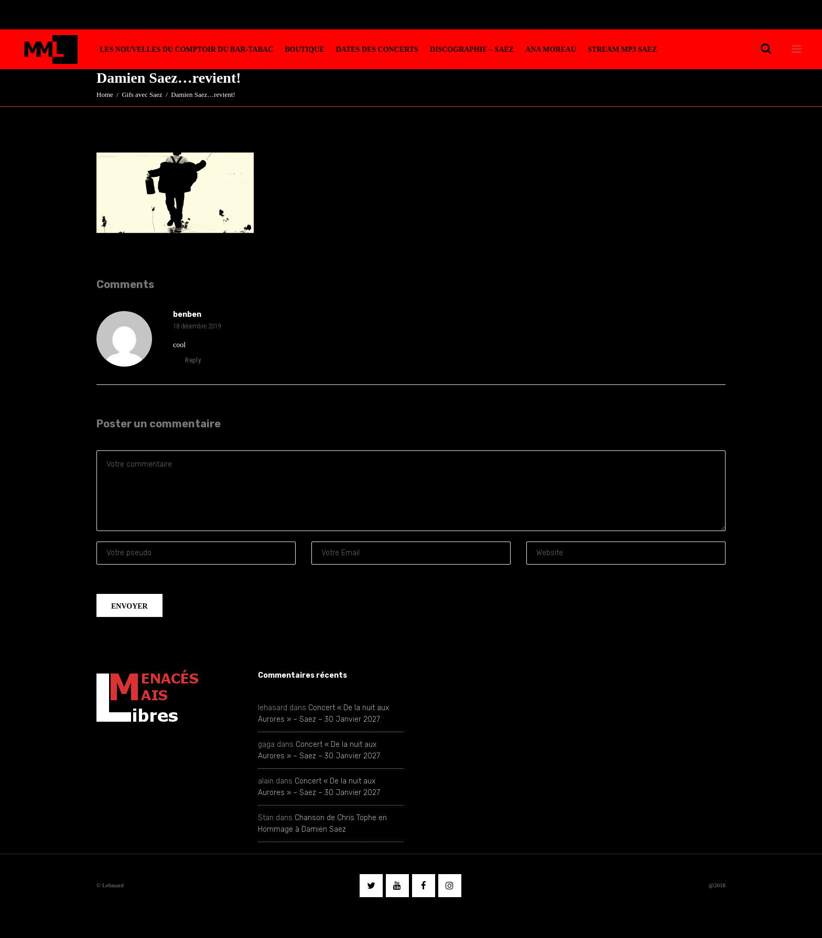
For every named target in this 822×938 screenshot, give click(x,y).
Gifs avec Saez (142, 94)
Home (104, 94)
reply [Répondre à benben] (187, 360)
